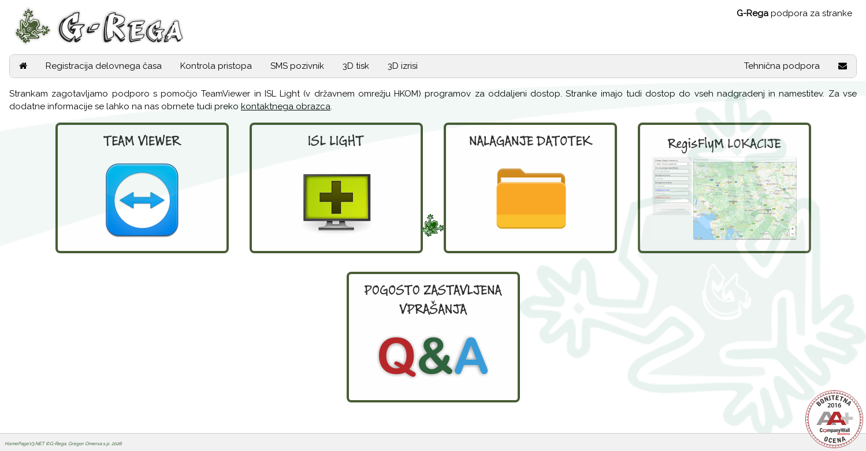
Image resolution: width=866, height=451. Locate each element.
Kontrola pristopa (216, 66)
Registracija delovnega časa (104, 66)
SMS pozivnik (297, 66)
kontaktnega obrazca (285, 106)
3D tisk (356, 66)
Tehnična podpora (782, 66)
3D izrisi (403, 66)
